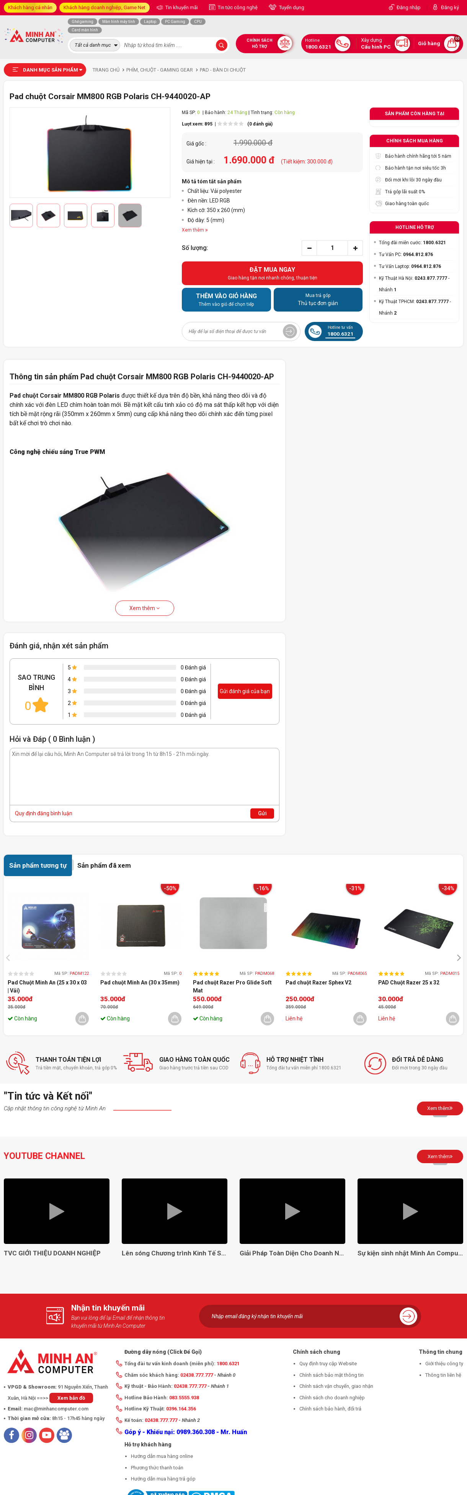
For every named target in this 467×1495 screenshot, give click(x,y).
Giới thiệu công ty (444, 1363)
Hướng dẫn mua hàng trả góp (163, 1479)
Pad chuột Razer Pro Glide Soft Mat (232, 986)
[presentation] (10, 957)
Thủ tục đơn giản (318, 299)
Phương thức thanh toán (157, 1468)
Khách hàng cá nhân (30, 7)
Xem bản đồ (71, 1398)
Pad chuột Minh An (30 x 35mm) (140, 982)
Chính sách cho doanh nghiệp (332, 1397)
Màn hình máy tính (118, 22)
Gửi (262, 813)
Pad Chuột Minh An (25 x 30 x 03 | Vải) (47, 986)
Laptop (150, 22)
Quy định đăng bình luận (43, 813)
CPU (198, 22)
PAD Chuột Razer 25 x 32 (408, 982)
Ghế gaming (82, 22)
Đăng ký (450, 7)
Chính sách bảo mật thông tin (331, 1375)
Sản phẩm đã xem (104, 865)
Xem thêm (144, 608)
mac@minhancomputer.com (56, 1409)
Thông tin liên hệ (443, 1375)
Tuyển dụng (291, 7)
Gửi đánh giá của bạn (245, 691)
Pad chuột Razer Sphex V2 (318, 982)
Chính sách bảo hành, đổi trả (330, 1409)
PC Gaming (175, 22)
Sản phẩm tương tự (38, 865)
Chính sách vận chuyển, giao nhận (336, 1386)
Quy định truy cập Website (328, 1363)
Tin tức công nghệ (237, 7)
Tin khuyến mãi (181, 7)
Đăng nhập (409, 7)
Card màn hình (85, 30)
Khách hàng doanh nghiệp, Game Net (104, 7)
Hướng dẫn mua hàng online (162, 1456)
